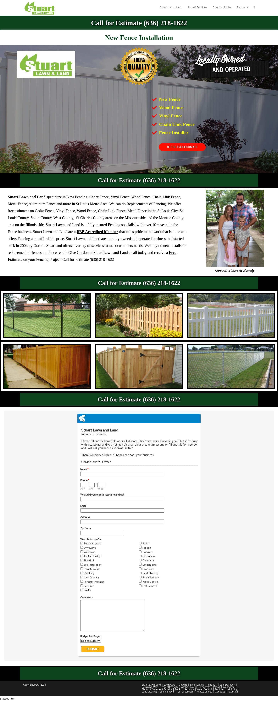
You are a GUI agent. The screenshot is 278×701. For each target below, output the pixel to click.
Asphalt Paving (189, 687)
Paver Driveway (170, 687)
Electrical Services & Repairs (157, 689)
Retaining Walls (150, 687)
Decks (178, 689)
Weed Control (204, 689)
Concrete (205, 687)
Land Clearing (149, 691)
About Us (220, 691)
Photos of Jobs (204, 691)
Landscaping (197, 684)
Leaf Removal (167, 691)
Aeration (189, 689)
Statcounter (7, 698)
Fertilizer (219, 689)
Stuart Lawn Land (151, 684)
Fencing (211, 684)
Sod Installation (226, 684)
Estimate (233, 691)
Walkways (228, 687)
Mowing (182, 684)
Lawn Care (169, 684)
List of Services (185, 691)
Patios (216, 687)
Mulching (232, 689)
